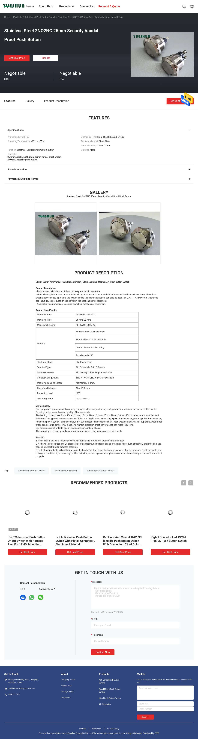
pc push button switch (66, 470)
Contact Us (65, 698)
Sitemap (82, 729)
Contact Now (103, 652)
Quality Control (67, 692)
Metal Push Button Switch (110, 698)
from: (95, 619)
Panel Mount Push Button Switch (109, 690)
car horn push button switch (100, 470)
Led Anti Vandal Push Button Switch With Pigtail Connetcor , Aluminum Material (75, 540)
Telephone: (97, 635)
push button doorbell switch (31, 470)
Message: (97, 582)
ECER (157, 733)
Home (7, 17)
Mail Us (46, 57)
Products (17, 17)
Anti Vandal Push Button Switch (40, 17)
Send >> (145, 717)
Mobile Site (96, 729)
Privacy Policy (113, 729)
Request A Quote (180, 100)
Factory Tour (66, 686)
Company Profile (68, 680)
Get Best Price (17, 57)
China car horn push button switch (53, 733)
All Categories (105, 704)
